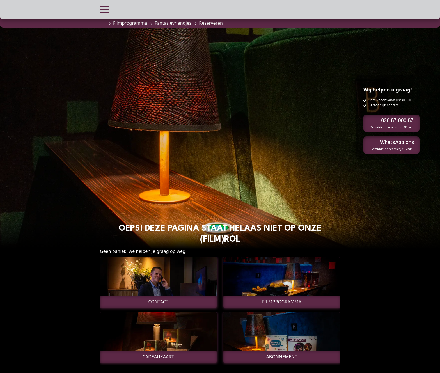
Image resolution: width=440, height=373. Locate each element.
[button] (104, 9)
